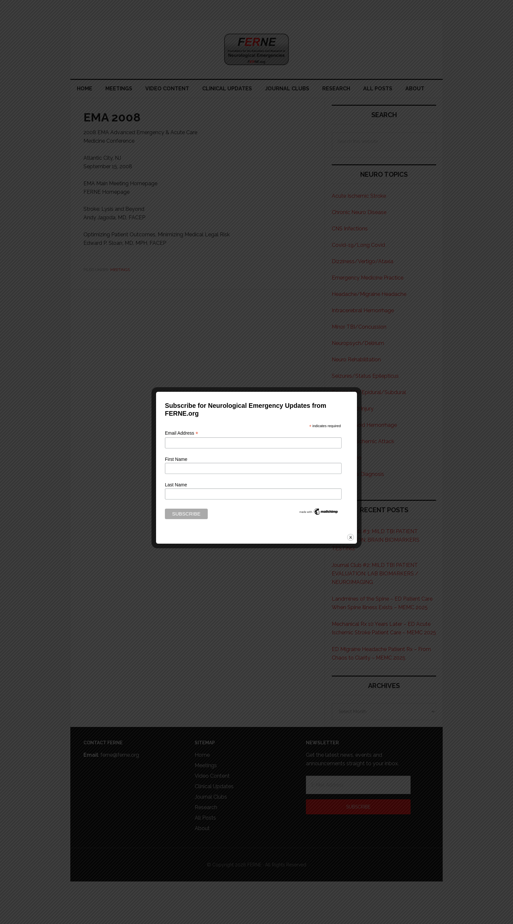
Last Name (176, 484)
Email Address (181, 433)
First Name (176, 459)
